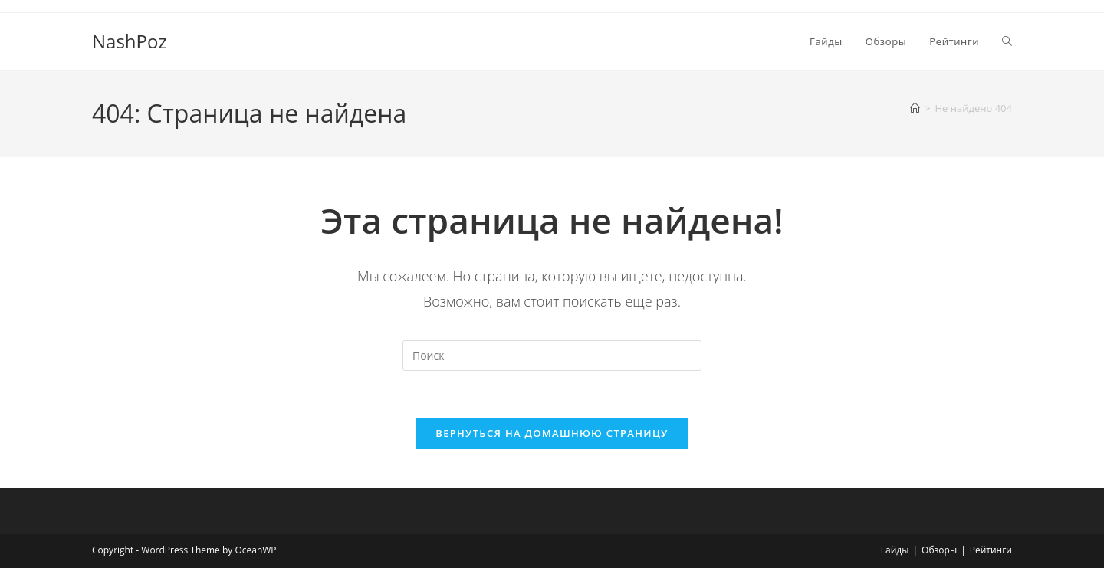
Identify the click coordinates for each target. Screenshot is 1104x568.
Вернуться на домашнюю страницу (551, 433)
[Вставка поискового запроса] (552, 355)
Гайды (895, 550)
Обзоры (939, 550)
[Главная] (915, 108)
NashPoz (129, 41)
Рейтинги (991, 550)
